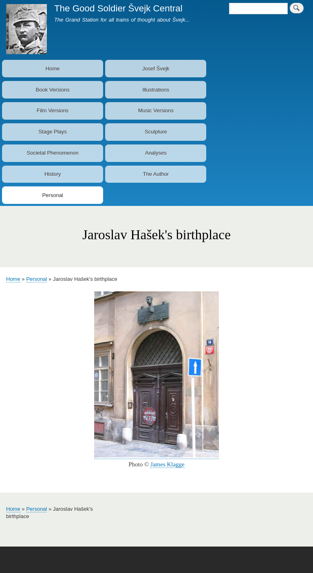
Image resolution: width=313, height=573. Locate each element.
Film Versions (52, 110)
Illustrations (155, 90)
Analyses (156, 153)
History (52, 174)
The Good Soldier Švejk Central (118, 8)
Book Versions (53, 90)
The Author (156, 174)
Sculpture (156, 132)
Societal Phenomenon (53, 153)
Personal (52, 195)
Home (53, 69)
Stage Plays (52, 132)
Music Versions (156, 110)
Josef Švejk (155, 69)
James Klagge (167, 464)
